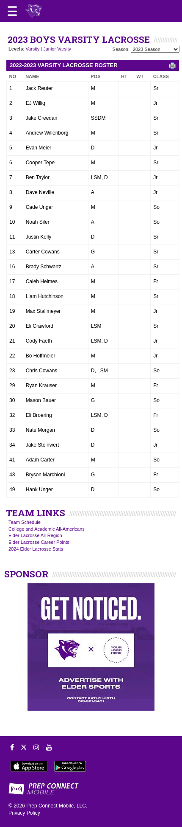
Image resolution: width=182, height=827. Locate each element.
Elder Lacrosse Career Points (38, 542)
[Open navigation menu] (12, 11)
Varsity (32, 48)
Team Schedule (24, 522)
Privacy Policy (24, 813)
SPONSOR (26, 574)
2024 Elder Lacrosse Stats (35, 548)
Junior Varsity (57, 48)
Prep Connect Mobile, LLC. (56, 806)
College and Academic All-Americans (46, 529)
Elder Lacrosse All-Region (35, 535)
